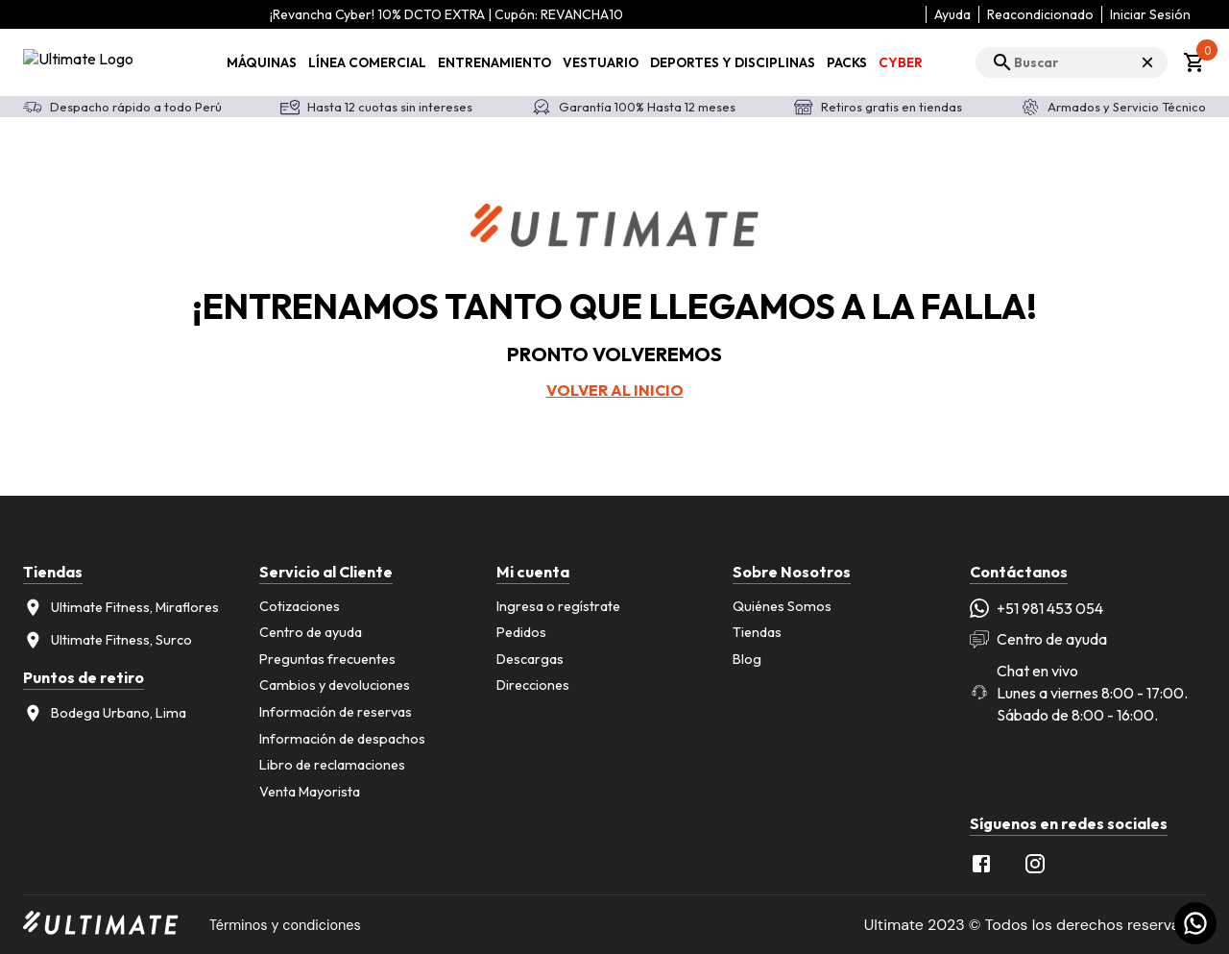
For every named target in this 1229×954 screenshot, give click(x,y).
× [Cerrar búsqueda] (1147, 62)
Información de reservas (335, 712)
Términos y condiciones (285, 925)
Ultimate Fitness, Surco (107, 640)
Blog (747, 659)
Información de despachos (342, 738)
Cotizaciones (299, 606)
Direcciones (532, 685)
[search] (1072, 62)
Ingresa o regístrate (558, 606)
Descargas (530, 659)
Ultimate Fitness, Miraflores (121, 608)
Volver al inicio (615, 390)
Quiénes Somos (782, 606)
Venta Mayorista (309, 791)
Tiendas (757, 632)
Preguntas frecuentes (327, 659)
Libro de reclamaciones (332, 764)
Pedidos (521, 632)
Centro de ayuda (310, 632)
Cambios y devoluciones (334, 685)
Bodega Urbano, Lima (104, 713)
